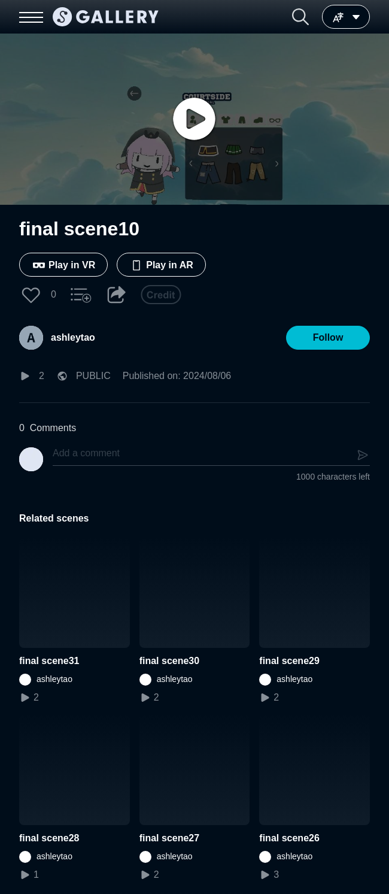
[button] (300, 17)
